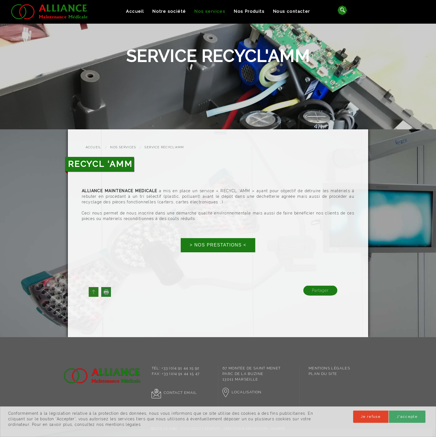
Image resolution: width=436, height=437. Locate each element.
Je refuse (371, 416)
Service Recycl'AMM (164, 147)
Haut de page (93, 292)
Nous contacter (291, 11)
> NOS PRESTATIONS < (218, 245)
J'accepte (407, 416)
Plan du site (323, 374)
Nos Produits (249, 11)
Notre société (169, 11)
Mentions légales (329, 368)
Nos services (209, 11)
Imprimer (106, 292)
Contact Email (174, 393)
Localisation (242, 392)
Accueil (135, 11)
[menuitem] (135, 11)
